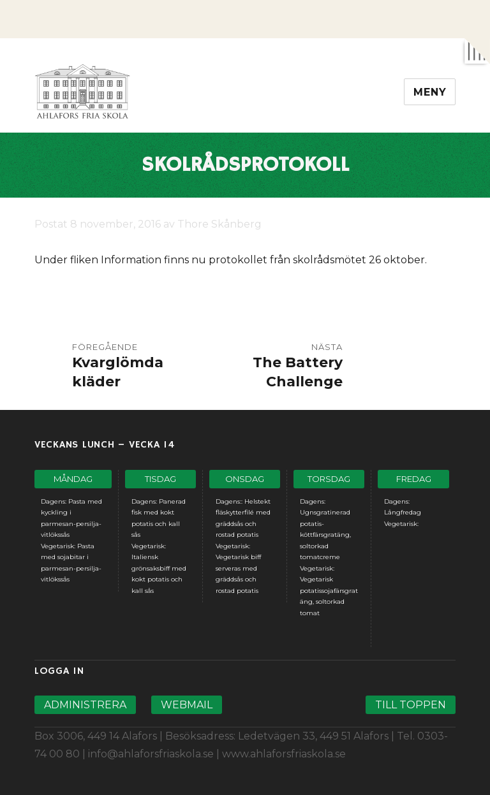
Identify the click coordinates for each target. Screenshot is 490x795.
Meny (429, 92)
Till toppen (410, 705)
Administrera (85, 705)
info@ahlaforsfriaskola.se (151, 754)
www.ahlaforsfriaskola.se (284, 754)
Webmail (186, 705)
